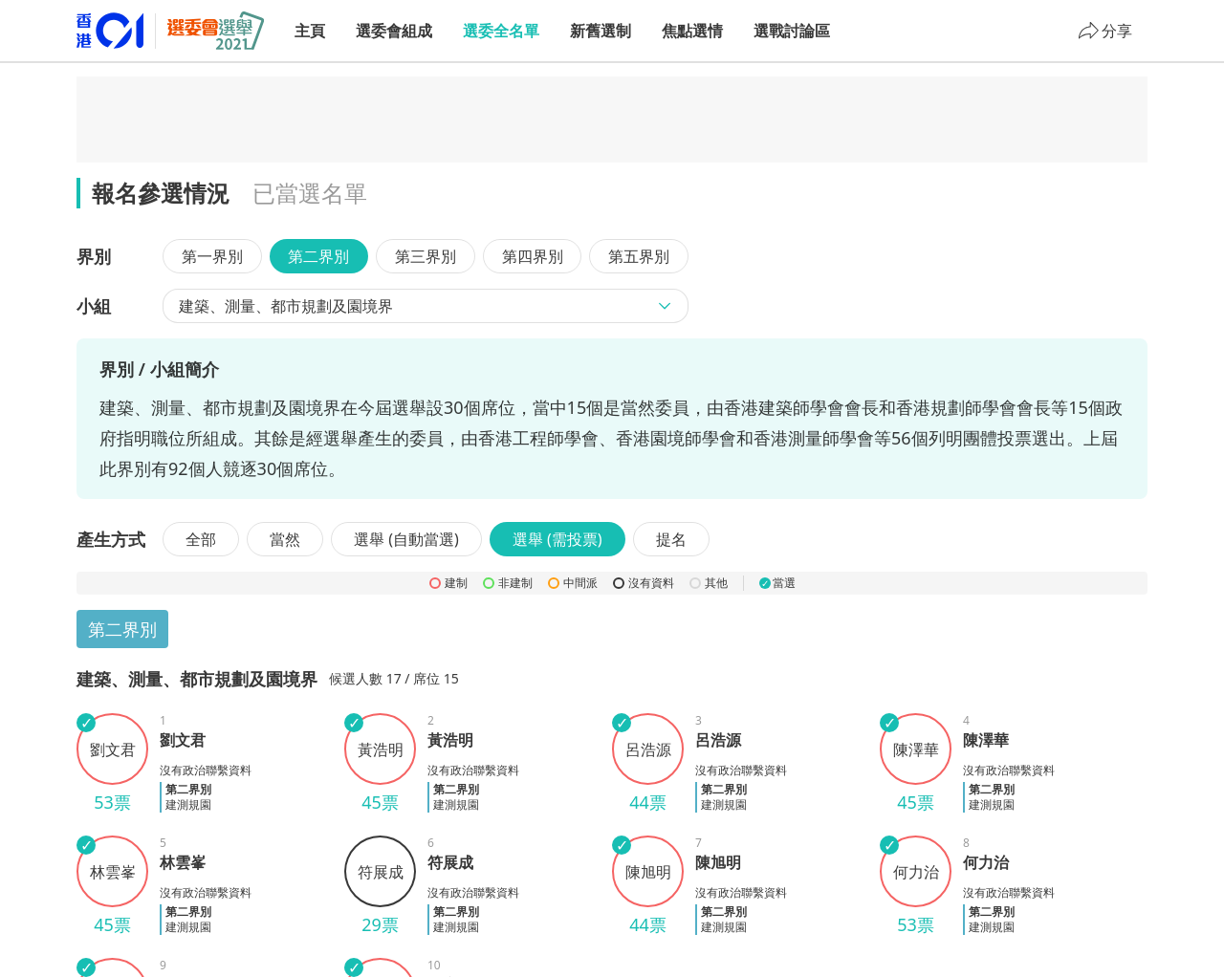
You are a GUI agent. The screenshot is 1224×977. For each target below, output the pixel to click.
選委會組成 (394, 30)
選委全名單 (501, 30)
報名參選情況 (161, 192)
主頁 (310, 30)
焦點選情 (692, 30)
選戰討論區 (792, 30)
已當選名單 (309, 192)
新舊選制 (600, 30)
